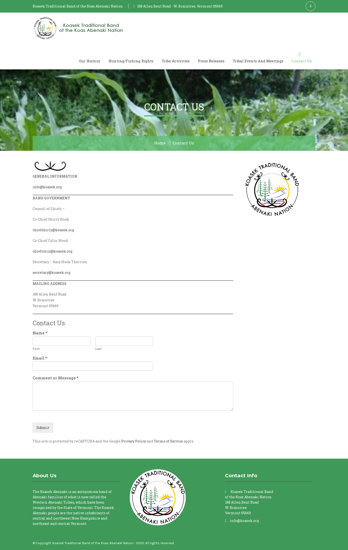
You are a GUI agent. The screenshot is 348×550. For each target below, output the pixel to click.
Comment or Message (56, 378)
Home (160, 142)
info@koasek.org (47, 187)
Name (40, 333)
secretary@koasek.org (51, 272)
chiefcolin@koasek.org (52, 251)
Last (98, 349)
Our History (89, 60)
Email (40, 358)
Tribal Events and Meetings (258, 60)
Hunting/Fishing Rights (131, 60)
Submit (42, 427)
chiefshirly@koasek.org (53, 230)
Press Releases (211, 60)
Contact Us (302, 60)
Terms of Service (168, 441)
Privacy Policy (133, 441)
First (36, 349)
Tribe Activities (176, 60)
